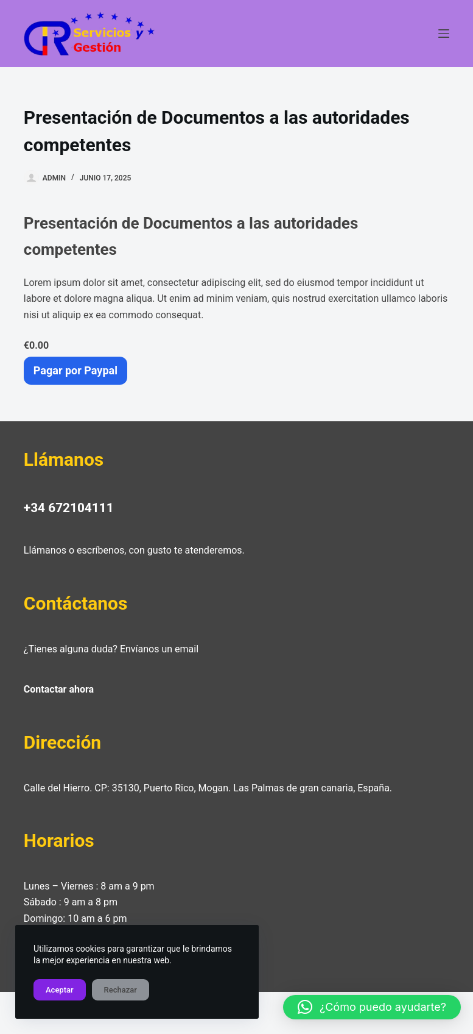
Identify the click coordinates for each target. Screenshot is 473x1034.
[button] (372, 1007)
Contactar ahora (59, 689)
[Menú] (443, 33)
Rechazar (120, 989)
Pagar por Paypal (75, 370)
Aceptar (60, 989)
